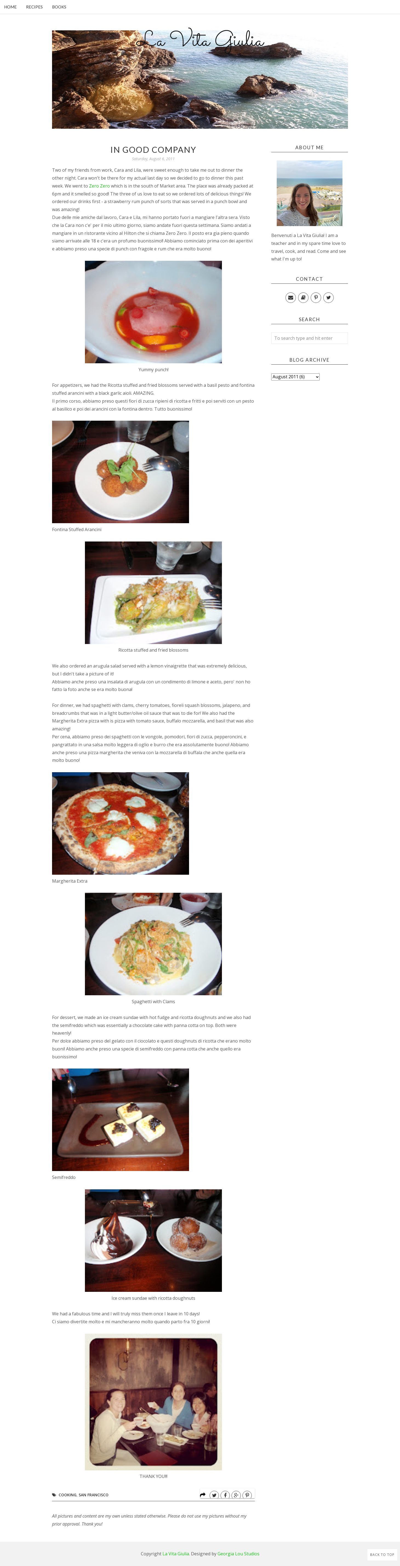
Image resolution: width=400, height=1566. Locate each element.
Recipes (34, 6)
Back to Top (382, 1554)
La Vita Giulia (200, 41)
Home (10, 6)
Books (59, 6)
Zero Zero (99, 186)
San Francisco (93, 1494)
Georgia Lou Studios (238, 1554)
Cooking (67, 1494)
